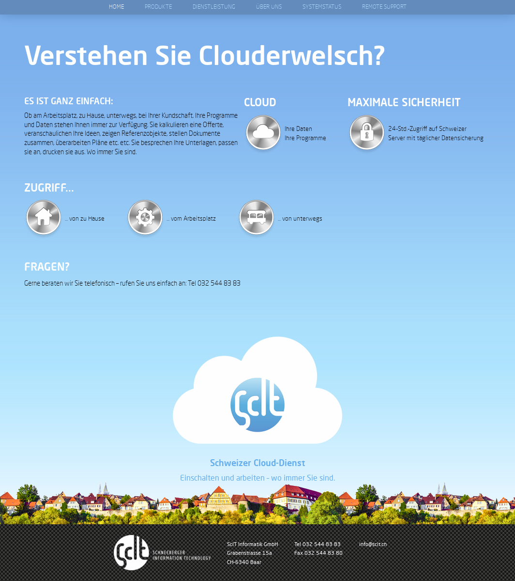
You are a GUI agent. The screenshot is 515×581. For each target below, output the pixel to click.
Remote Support (384, 7)
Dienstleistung (214, 7)
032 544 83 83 (322, 544)
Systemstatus (322, 7)
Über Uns (269, 7)
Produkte (158, 7)
